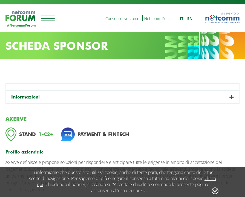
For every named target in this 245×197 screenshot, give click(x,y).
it (181, 18)
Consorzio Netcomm (122, 18)
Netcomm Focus (158, 18)
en (189, 18)
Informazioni (25, 97)
